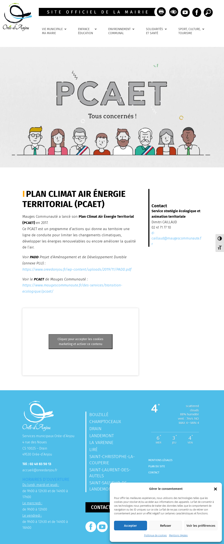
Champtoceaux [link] (105, 421)
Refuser (165, 526)
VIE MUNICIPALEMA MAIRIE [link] (52, 31)
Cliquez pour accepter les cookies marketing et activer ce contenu (80, 341)
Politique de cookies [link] (155, 535)
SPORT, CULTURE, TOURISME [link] (189, 31)
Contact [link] (153, 472)
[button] (215, 489)
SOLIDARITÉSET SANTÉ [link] (154, 31)
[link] (16, 30)
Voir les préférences (200, 526)
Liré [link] (93, 449)
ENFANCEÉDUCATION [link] (85, 31)
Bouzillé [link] (98, 414)
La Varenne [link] (101, 442)
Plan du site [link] (156, 466)
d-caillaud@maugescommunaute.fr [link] (176, 238)
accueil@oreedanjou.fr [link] (39, 470)
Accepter (130, 526)
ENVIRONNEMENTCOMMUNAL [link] (119, 31)
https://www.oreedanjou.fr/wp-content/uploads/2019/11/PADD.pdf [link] (76, 269)
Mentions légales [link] (178, 535)
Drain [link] (95, 428)
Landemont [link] (101, 435)
